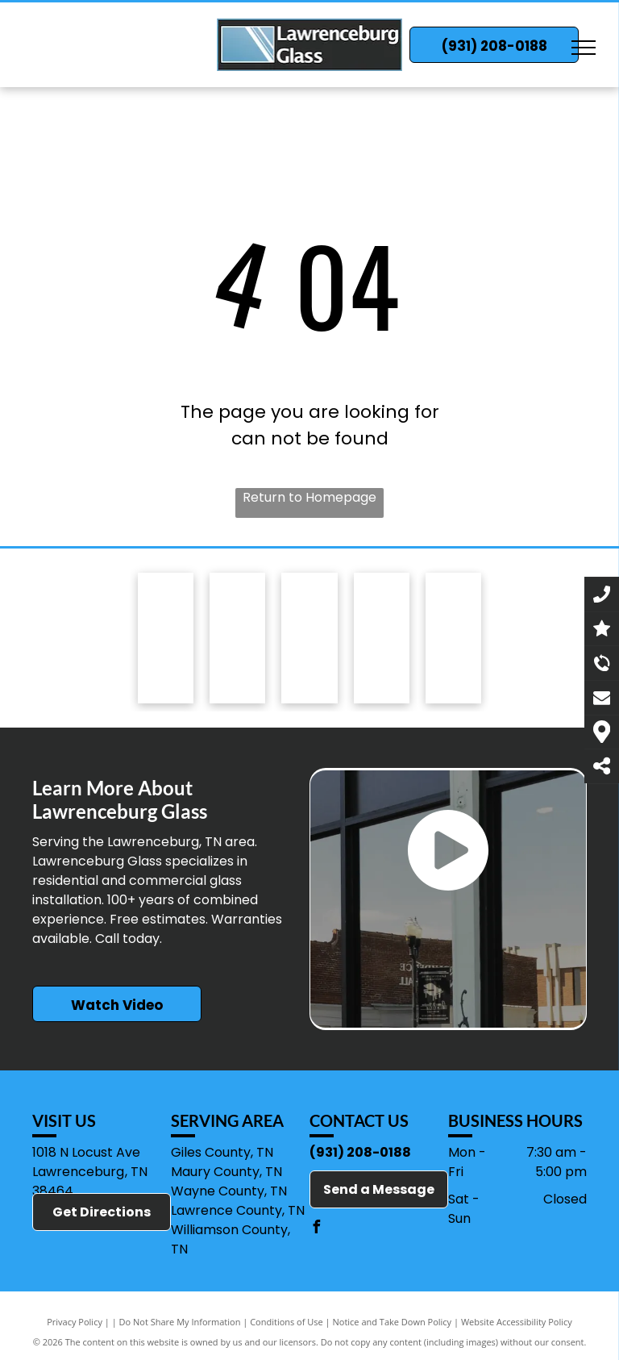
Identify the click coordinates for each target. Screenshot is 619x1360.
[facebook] (315, 1228)
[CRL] (453, 677)
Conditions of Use (286, 1322)
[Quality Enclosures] (309, 651)
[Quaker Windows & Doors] (381, 662)
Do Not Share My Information (180, 1322)
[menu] (583, 48)
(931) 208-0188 (360, 1152)
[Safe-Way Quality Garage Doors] (237, 644)
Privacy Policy (74, 1322)
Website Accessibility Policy (516, 1322)
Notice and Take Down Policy (392, 1322)
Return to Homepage (309, 497)
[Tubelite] (165, 640)
